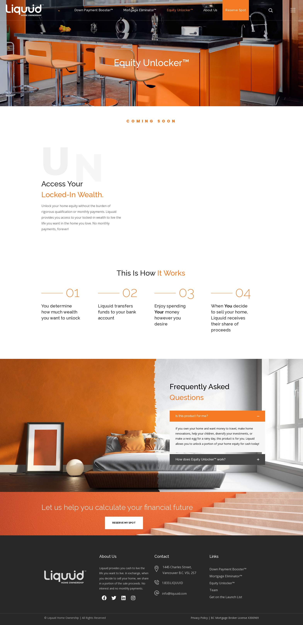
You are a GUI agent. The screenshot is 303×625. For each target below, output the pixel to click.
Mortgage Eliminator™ (225, 576)
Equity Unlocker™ (222, 583)
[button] (124, 523)
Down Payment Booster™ (227, 569)
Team (213, 590)
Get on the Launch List (225, 597)
